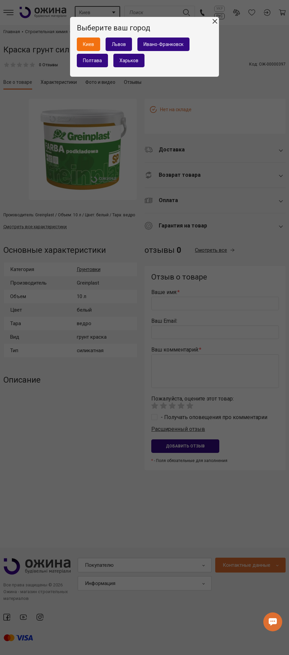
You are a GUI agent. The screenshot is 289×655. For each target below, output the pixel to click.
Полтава (92, 60)
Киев (88, 44)
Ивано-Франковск (163, 44)
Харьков (128, 60)
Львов (119, 44)
